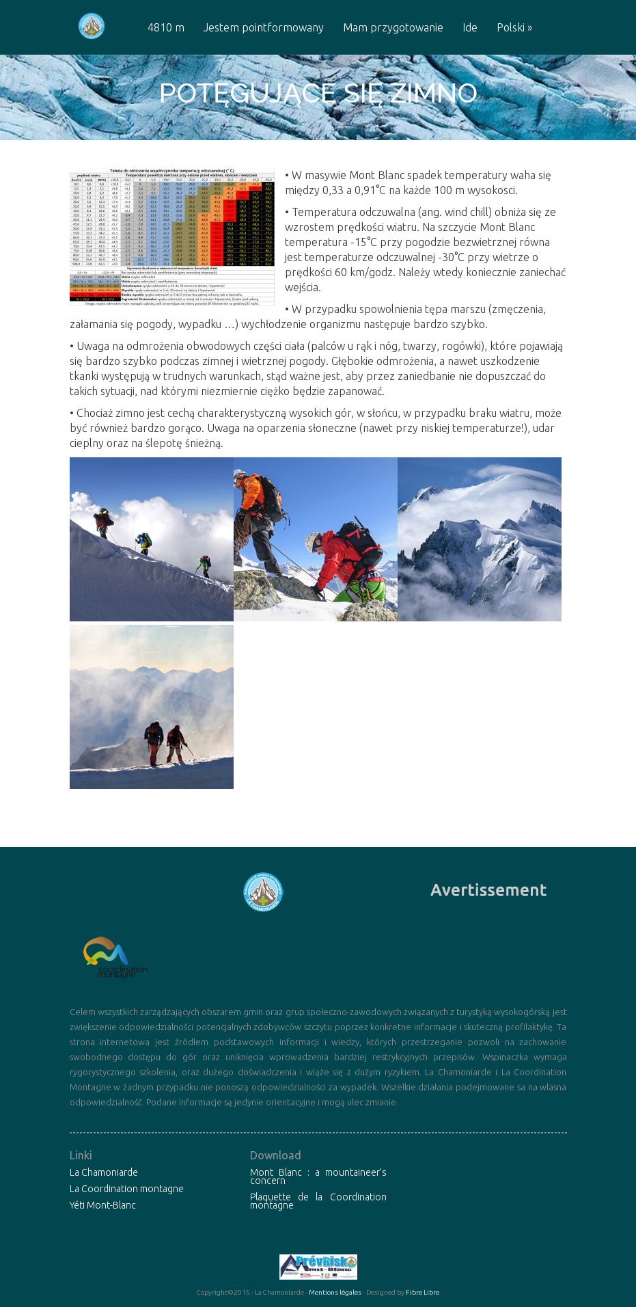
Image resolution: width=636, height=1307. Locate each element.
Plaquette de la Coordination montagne (318, 1201)
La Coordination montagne (127, 1188)
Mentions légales (335, 1292)
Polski (514, 27)
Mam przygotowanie (393, 27)
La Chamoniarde (104, 1172)
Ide (470, 27)
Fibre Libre (422, 1292)
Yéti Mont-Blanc (103, 1205)
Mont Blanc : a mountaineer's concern (318, 1176)
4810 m (166, 27)
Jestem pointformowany (264, 27)
